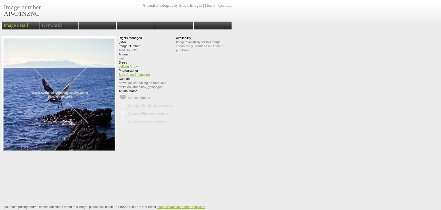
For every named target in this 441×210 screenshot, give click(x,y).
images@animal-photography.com (181, 207)
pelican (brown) (130, 66)
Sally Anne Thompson (134, 74)
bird (121, 58)
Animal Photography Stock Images (172, 5)
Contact (225, 5)
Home (210, 5)
